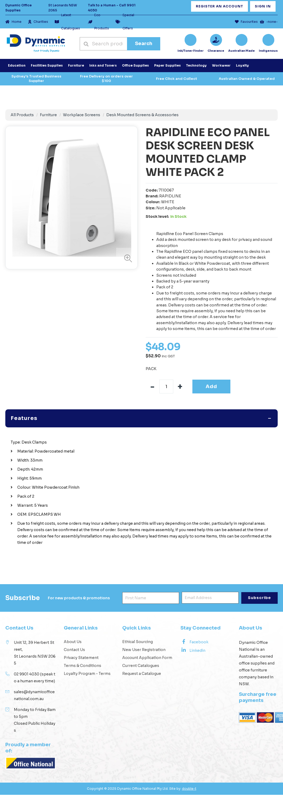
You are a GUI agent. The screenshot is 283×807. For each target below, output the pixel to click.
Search (143, 43)
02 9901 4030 (26, 665)
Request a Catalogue (141, 665)
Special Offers (125, 21)
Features (24, 409)
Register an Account (219, 6)
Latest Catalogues (67, 21)
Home (13, 22)
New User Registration (144, 641)
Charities (38, 22)
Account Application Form (147, 649)
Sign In (263, 6)
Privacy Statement (81, 649)
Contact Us (74, 641)
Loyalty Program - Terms (87, 665)
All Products (22, 114)
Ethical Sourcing (137, 633)
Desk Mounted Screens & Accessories (142, 114)
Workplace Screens (81, 114)
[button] (126, 258)
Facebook (194, 633)
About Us (73, 633)
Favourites (246, 22)
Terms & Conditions (82, 657)
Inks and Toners (103, 65)
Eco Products (98, 21)
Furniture (48, 114)
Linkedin (192, 641)
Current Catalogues (140, 657)
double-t (189, 780)
